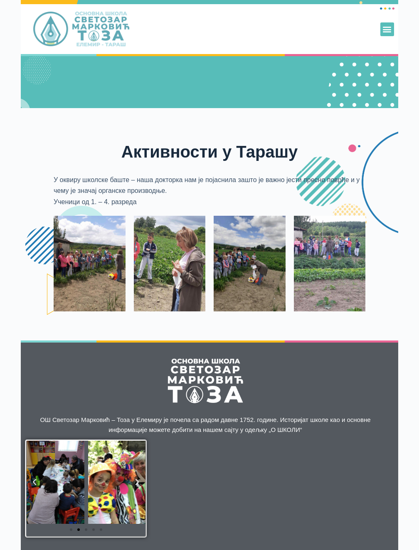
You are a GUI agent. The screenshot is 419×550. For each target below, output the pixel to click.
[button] (387, 29)
